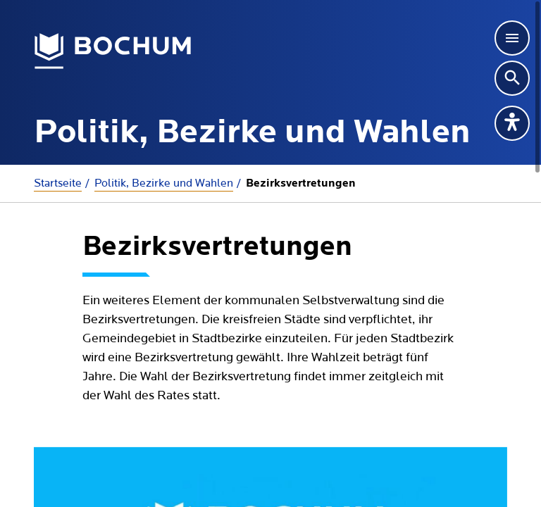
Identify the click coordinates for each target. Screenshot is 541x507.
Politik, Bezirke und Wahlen (163, 183)
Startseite (58, 183)
